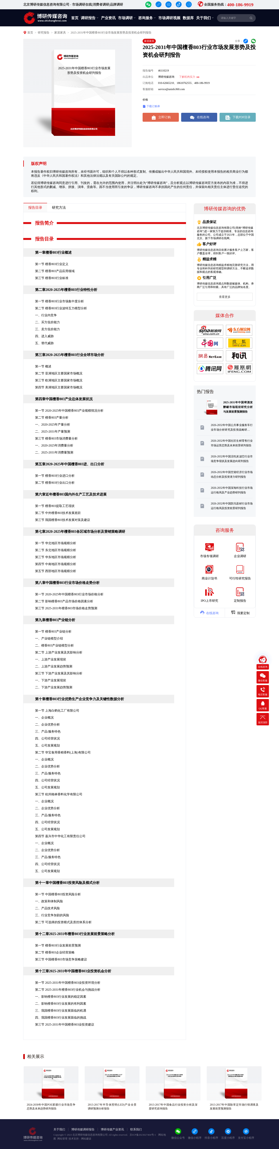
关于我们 (205, 18)
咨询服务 (147, 18)
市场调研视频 (169, 18)
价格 (145, 99)
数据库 (188, 18)
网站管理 (62, 1138)
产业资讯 (108, 18)
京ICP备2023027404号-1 (143, 1134)
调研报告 (90, 18)
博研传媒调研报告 (83, 1129)
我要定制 (240, 612)
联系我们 (136, 1129)
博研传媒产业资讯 (112, 1129)
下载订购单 (151, 106)
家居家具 (60, 32)
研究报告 (43, 32)
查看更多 (225, 296)
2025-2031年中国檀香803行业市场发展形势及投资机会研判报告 (111, 32)
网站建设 (86, 1138)
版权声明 (38, 163)
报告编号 (148, 70)
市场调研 (127, 18)
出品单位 (148, 76)
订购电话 (148, 83)
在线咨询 (199, 117)
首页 (74, 18)
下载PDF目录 (238, 117)
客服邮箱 (148, 89)
